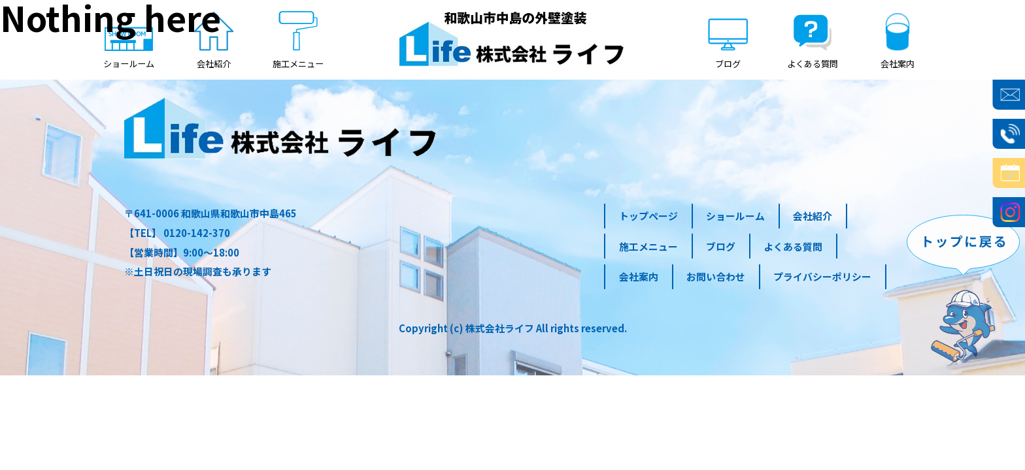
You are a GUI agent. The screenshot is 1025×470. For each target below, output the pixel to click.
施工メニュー (648, 246)
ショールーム (735, 216)
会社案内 (638, 276)
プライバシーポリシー (822, 276)
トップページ (648, 216)
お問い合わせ (715, 276)
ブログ (720, 246)
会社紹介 (812, 216)
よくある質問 (793, 246)
